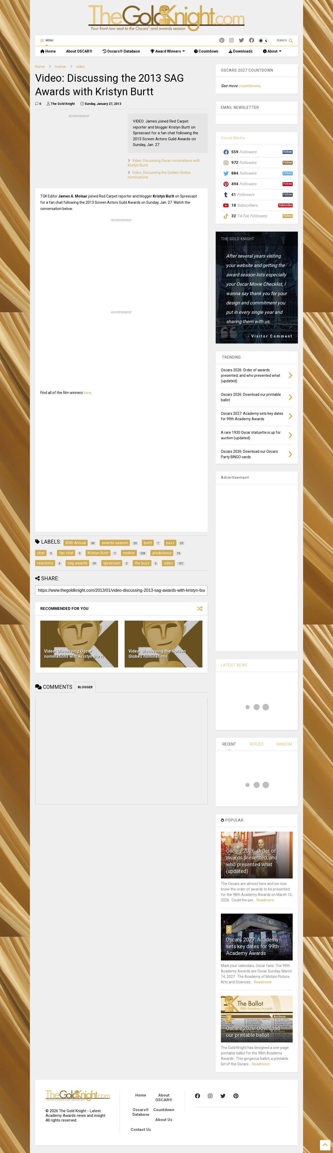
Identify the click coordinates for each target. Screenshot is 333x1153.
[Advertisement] (74, 151)
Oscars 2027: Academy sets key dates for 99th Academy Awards (252, 946)
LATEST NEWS (234, 665)
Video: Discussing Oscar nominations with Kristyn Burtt (73, 654)
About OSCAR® (79, 51)
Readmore (265, 900)
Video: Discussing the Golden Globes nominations (157, 654)
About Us (163, 1119)
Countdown (206, 51)
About (272, 51)
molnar (60, 67)
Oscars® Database (121, 51)
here (87, 393)
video (80, 67)
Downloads (241, 51)
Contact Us (141, 1129)
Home (48, 51)
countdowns (249, 86)
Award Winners (167, 51)
